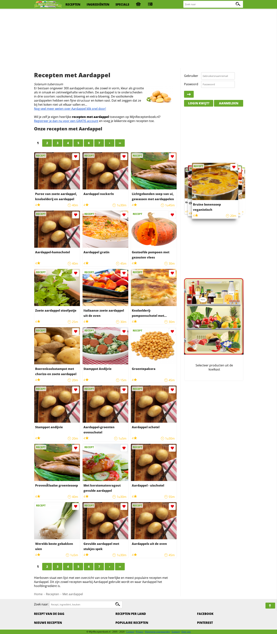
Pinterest (205, 623)
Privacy (139, 631)
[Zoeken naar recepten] (213, 4)
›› (120, 143)
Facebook (205, 614)
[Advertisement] (138, 39)
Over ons (186, 631)
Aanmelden (228, 103)
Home (38, 594)
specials (122, 4)
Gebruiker (191, 76)
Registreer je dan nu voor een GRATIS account (66, 121)
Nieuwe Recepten (48, 623)
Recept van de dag (49, 614)
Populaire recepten (131, 623)
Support (176, 631)
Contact (130, 631)
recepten (72, 4)
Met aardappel (72, 594)
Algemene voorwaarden (157, 631)
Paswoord (191, 84)
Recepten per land (130, 614)
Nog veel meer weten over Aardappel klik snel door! (70, 109)
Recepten (52, 594)
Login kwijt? (198, 103)
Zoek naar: (41, 604)
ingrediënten (98, 4)
